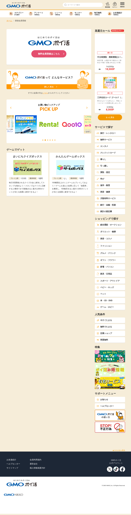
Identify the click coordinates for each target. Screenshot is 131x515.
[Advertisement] (44, 438)
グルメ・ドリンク (106, 253)
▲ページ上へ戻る (118, 450)
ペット (101, 294)
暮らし (101, 159)
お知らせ (102, 399)
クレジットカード (106, 153)
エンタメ (102, 146)
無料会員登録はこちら (49, 53)
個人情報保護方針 (37, 468)
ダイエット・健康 (106, 231)
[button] (10, 108)
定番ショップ (104, 333)
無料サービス (104, 140)
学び (100, 179)
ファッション (104, 246)
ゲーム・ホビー (105, 307)
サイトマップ (12, 468)
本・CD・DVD (104, 300)
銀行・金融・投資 (106, 205)
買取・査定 (103, 172)
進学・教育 (103, 185)
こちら (45, 93)
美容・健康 (103, 192)
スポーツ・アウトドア (108, 281)
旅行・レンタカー (106, 133)
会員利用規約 (35, 460)
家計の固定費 (104, 211)
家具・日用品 (104, 273)
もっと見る (110, 117)
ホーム (9, 21)
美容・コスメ (104, 238)
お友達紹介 (11, 460)
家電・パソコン (105, 267)
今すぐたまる (104, 320)
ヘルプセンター (105, 406)
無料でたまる (104, 327)
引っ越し (102, 166)
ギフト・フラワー (106, 260)
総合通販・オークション (109, 225)
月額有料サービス (106, 198)
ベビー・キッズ (105, 287)
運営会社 (33, 464)
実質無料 (102, 340)
